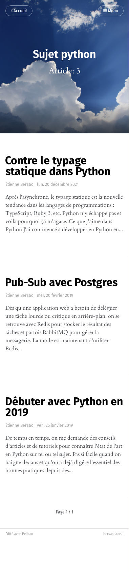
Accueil (19, 11)
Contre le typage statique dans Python (57, 166)
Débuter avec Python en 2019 (64, 407)
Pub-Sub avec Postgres (61, 282)
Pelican (27, 534)
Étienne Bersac (19, 184)
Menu (110, 11)
